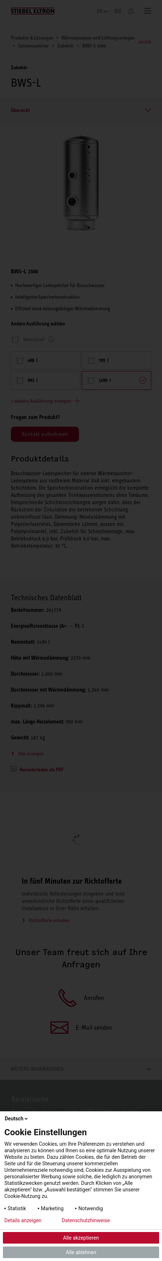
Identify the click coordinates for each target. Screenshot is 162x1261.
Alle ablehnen (81, 1252)
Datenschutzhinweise (86, 1220)
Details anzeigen (22, 1220)
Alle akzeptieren (81, 1238)
